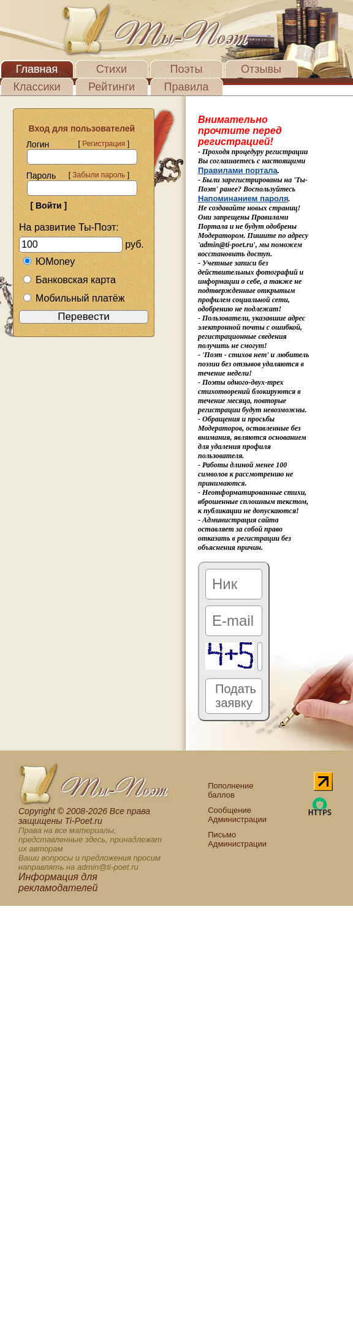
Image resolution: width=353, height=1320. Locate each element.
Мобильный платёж (73, 298)
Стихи (111, 69)
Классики (37, 87)
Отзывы (261, 69)
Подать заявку (235, 696)
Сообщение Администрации (237, 815)
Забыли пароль (98, 175)
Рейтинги (111, 87)
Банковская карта (69, 280)
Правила (186, 87)
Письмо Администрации (237, 839)
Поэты (186, 69)
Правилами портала (238, 170)
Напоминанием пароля (243, 198)
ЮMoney (49, 261)
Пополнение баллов (230, 790)
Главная (37, 69)
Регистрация (103, 143)
